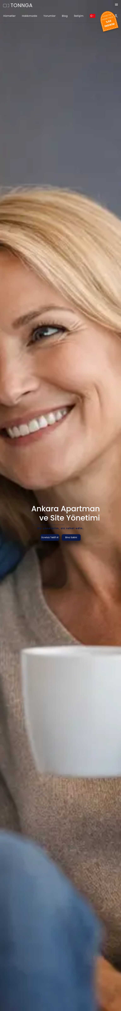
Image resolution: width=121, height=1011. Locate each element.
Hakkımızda (29, 16)
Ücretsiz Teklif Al (49, 537)
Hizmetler (9, 16)
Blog (65, 16)
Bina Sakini (71, 537)
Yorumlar (49, 16)
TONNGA (18, 5)
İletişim (79, 16)
